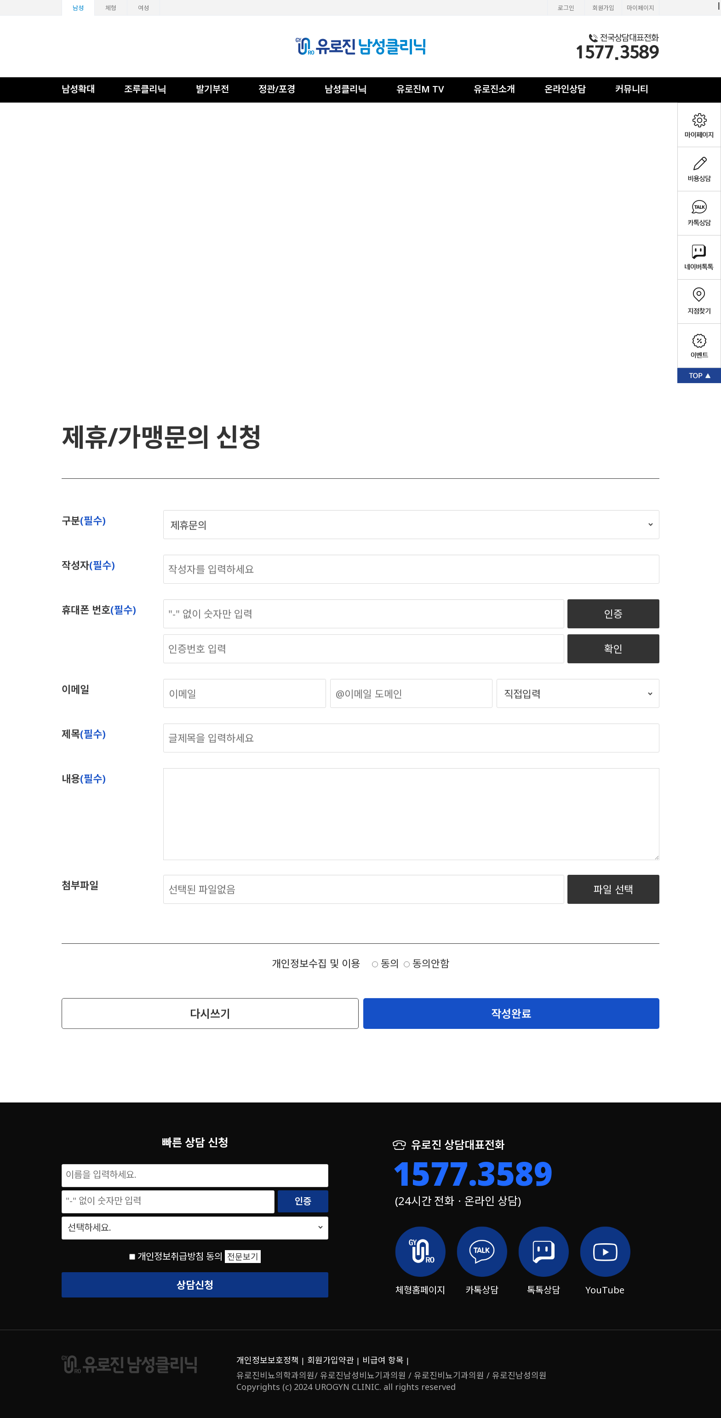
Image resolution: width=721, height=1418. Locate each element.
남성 (78, 8)
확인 (613, 658)
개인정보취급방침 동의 (180, 1256)
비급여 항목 (383, 1360)
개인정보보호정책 (267, 1360)
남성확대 (78, 89)
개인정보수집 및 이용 (316, 973)
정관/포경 (276, 89)
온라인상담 (565, 89)
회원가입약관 (330, 1360)
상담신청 (195, 1285)
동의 (385, 973)
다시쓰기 (210, 1022)
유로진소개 (494, 89)
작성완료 (511, 1022)
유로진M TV (420, 89)
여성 (143, 8)
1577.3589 (473, 1173)
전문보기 (242, 1256)
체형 (110, 8)
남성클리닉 (346, 89)
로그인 (566, 8)
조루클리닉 (145, 89)
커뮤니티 (631, 89)
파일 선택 (613, 899)
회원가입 (603, 8)
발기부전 (212, 89)
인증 (613, 623)
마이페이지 (640, 8)
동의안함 (426, 973)
